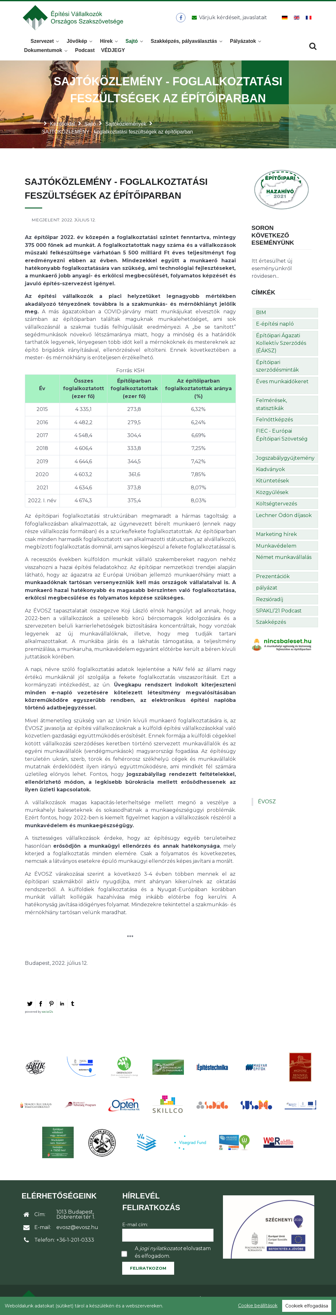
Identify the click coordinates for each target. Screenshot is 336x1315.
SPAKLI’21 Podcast (279, 613)
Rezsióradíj (269, 601)
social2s (47, 1013)
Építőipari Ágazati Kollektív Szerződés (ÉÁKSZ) (281, 345)
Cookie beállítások (257, 1305)
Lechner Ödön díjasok (284, 517)
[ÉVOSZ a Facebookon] (181, 18)
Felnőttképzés (274, 421)
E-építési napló (275, 326)
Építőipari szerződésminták (277, 368)
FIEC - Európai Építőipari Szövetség (282, 436)
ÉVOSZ (267, 803)
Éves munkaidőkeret (282, 383)
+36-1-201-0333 (75, 1242)
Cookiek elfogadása (306, 1306)
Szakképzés (271, 624)
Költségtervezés (276, 506)
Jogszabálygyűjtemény (285, 460)
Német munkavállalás (283, 559)
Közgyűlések (272, 494)
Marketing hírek (276, 536)
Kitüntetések (272, 483)
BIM (261, 314)
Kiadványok (270, 471)
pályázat (266, 590)
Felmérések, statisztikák (271, 406)
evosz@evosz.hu (77, 1229)
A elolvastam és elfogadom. (173, 1254)
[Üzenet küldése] (228, 18)
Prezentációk (273, 578)
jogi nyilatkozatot (161, 1250)
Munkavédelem (276, 548)
